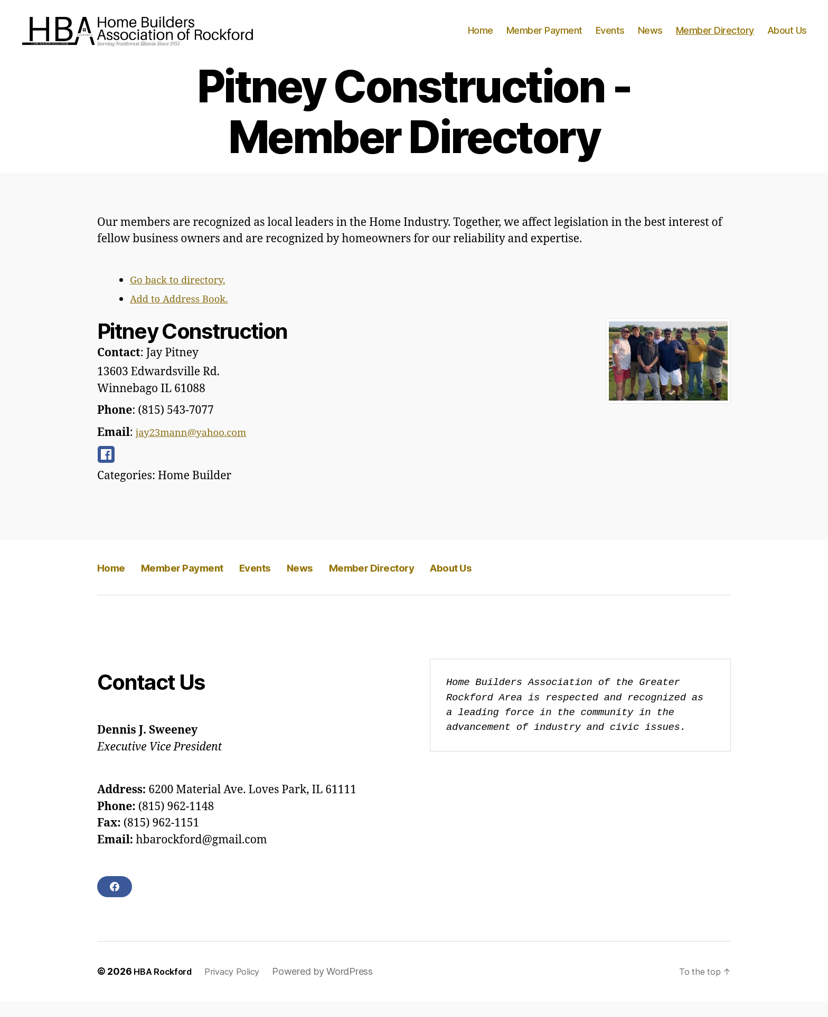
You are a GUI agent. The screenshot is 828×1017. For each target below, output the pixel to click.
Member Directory (715, 38)
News (650, 38)
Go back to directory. (184, 296)
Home (480, 38)
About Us (787, 38)
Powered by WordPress (333, 987)
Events (610, 38)
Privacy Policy (240, 987)
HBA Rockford (165, 987)
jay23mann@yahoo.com (199, 448)
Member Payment (544, 38)
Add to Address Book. (185, 315)
